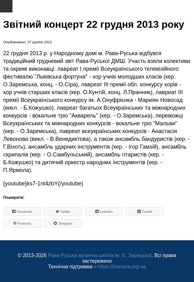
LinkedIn (104, 211)
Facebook (22, 211)
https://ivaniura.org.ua (122, 266)
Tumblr (145, 211)
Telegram (63, 223)
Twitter (63, 211)
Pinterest (22, 223)
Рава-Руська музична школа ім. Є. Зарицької (100, 255)
